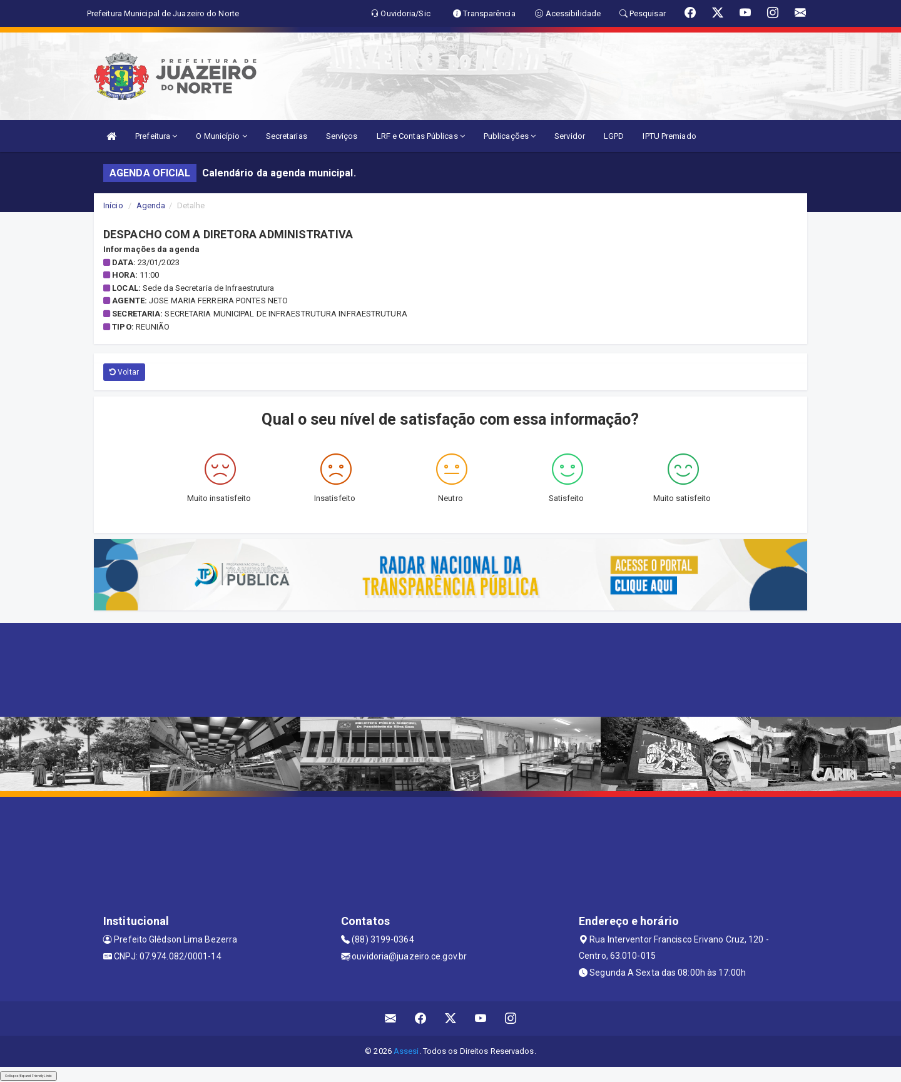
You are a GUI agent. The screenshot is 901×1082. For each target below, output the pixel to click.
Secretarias (286, 136)
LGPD (614, 136)
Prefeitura (156, 136)
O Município (221, 136)
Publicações (510, 136)
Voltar (124, 372)
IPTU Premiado (669, 136)
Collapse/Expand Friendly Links (28, 1076)
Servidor (569, 136)
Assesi (406, 1051)
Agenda (151, 205)
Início (113, 205)
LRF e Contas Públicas (421, 136)
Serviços (342, 136)
